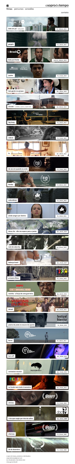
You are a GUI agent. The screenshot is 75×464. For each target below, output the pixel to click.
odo (57, 5)
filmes (9, 9)
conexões (29, 9)
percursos (19, 9)
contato (65, 12)
